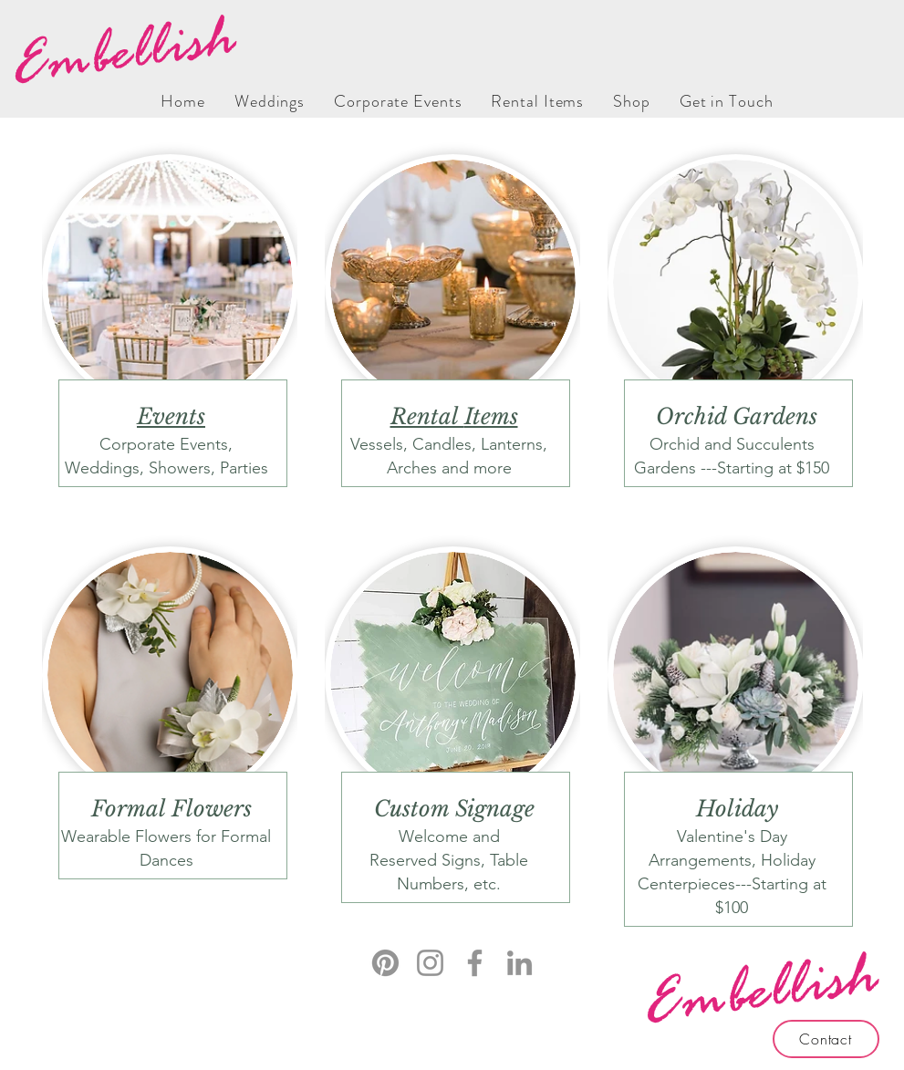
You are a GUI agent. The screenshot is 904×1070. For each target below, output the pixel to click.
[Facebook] (475, 963)
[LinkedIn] (519, 963)
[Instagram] (430, 963)
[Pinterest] (385, 963)
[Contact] (826, 1039)
